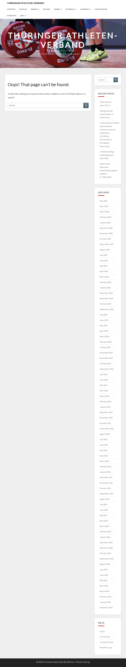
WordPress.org (106, 647)
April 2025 (104, 271)
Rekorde (46, 9)
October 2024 (105, 304)
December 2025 (106, 228)
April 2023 (104, 390)
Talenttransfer (101, 9)
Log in (102, 631)
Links (22, 15)
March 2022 (104, 461)
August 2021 (105, 499)
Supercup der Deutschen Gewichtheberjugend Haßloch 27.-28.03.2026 (108, 170)
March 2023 (104, 396)
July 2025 (103, 255)
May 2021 (103, 515)
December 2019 (106, 607)
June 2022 (104, 445)
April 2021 (104, 521)
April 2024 (104, 331)
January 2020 (105, 602)
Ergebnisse (70, 9)
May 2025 (103, 266)
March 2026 (104, 211)
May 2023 (103, 385)
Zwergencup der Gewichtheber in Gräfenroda (106, 114)
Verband (34, 9)
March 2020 (104, 591)
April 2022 (104, 455)
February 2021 (105, 531)
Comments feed (106, 642)
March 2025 (104, 277)
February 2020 (105, 596)
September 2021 (106, 493)
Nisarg (86, 662)
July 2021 (103, 504)
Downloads (11, 15)
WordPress (69, 662)
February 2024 (105, 342)
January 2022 (105, 472)
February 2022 (105, 466)
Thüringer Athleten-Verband (25, 3)
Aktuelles (23, 9)
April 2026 (104, 206)
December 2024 (106, 293)
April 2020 (104, 586)
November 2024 (106, 298)
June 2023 (104, 380)
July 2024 (103, 314)
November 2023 (106, 358)
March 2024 (104, 336)
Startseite (11, 9)
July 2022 (103, 439)
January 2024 (105, 347)
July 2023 (103, 374)
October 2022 (105, 423)
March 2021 (104, 526)
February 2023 (105, 401)
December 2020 (106, 542)
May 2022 (103, 450)
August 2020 (105, 564)
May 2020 (103, 580)
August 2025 (105, 249)
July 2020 (103, 569)
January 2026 (105, 222)
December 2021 (106, 477)
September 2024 (106, 309)
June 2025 (104, 260)
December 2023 (106, 352)
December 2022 (106, 412)
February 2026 (105, 217)
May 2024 (103, 325)
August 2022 (105, 434)
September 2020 (106, 558)
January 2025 (105, 287)
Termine (57, 9)
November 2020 (106, 548)
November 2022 (106, 417)
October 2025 (105, 239)
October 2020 (105, 553)
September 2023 (106, 369)
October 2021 (105, 488)
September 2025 (106, 244)
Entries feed (105, 636)
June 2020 (104, 575)
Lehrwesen (84, 9)
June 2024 (104, 320)
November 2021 (106, 483)
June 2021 (104, 510)
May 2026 (103, 201)
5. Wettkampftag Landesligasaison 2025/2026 (107, 155)
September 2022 (106, 428)
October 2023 (105, 363)
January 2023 (105, 407)
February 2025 (105, 282)
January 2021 (105, 537)
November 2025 (106, 233)
